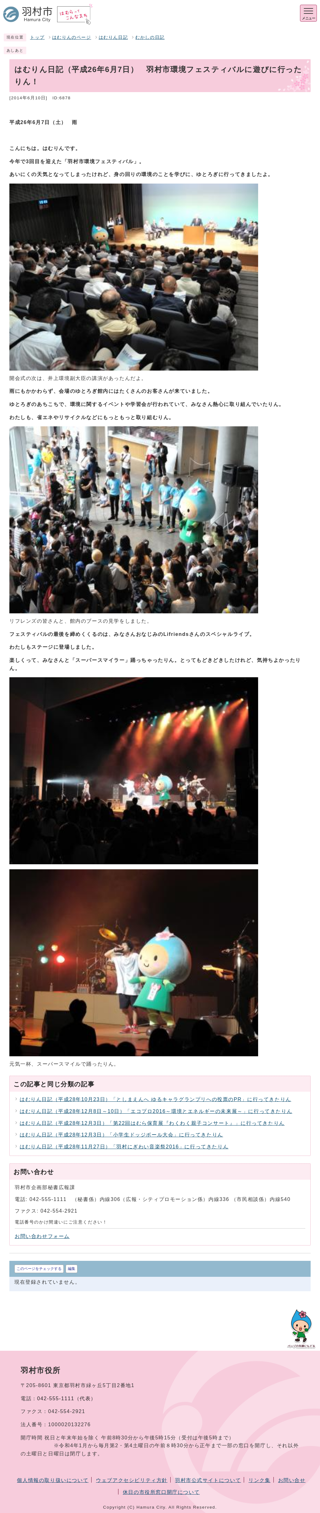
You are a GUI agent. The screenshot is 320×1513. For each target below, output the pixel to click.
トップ (37, 37)
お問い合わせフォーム (42, 1236)
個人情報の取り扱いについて (52, 1480)
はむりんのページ (71, 37)
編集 (71, 1268)
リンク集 (259, 1480)
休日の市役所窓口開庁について (161, 1492)
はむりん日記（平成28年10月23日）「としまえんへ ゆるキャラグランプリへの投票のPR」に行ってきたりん (155, 1099)
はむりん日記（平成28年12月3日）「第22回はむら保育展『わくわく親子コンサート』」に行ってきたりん (152, 1123)
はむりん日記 (113, 37)
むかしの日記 (150, 37)
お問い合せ (292, 1480)
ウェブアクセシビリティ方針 (132, 1480)
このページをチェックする (39, 1268)
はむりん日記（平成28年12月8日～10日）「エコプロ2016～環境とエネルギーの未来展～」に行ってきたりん (156, 1111)
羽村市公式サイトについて (208, 1480)
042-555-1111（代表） (66, 1398)
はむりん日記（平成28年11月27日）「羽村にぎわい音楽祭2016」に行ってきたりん (124, 1146)
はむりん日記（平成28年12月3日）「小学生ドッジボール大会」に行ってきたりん (121, 1134)
